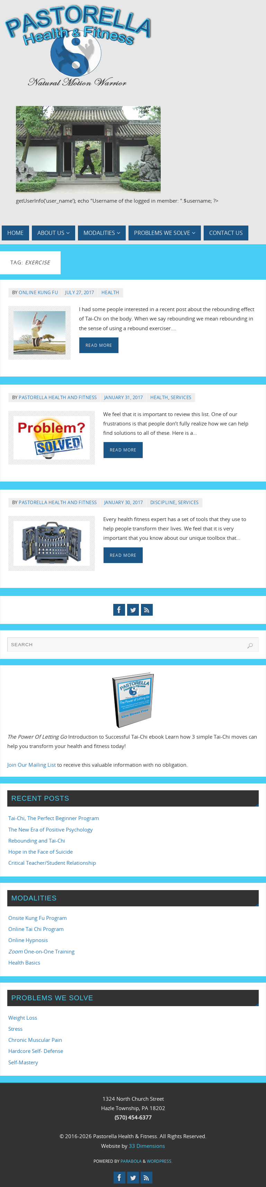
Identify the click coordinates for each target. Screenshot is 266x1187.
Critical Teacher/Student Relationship (52, 862)
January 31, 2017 (123, 397)
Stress (15, 1028)
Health (110, 292)
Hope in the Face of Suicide (40, 851)
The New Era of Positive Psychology (50, 829)
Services (181, 397)
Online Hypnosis (28, 940)
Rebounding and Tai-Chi (36, 840)
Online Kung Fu (38, 292)
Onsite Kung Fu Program (37, 917)
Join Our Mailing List (31, 764)
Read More (99, 345)
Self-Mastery (23, 1062)
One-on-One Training (41, 951)
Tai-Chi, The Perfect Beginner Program (53, 818)
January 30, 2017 (123, 502)
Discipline (163, 502)
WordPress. (159, 1161)
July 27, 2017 (79, 292)
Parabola (131, 1161)
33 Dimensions (147, 1145)
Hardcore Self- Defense (35, 1050)
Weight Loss (22, 1017)
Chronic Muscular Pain (35, 1039)
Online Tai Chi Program (36, 928)
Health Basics (24, 962)
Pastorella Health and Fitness (58, 397)
